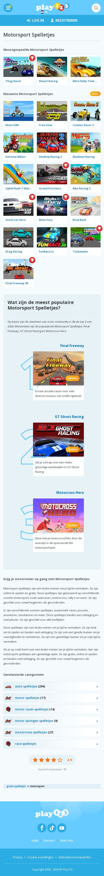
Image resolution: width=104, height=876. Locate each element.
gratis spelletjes (16, 786)
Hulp (34, 840)
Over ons (66, 840)
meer (95, 93)
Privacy (17, 857)
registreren (64, 20)
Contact (49, 840)
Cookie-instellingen (40, 857)
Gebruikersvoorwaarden (74, 857)
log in (35, 20)
